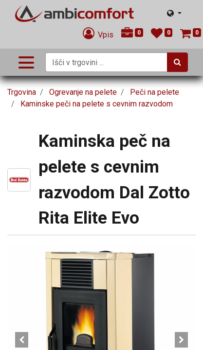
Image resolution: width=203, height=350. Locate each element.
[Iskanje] (177, 62)
